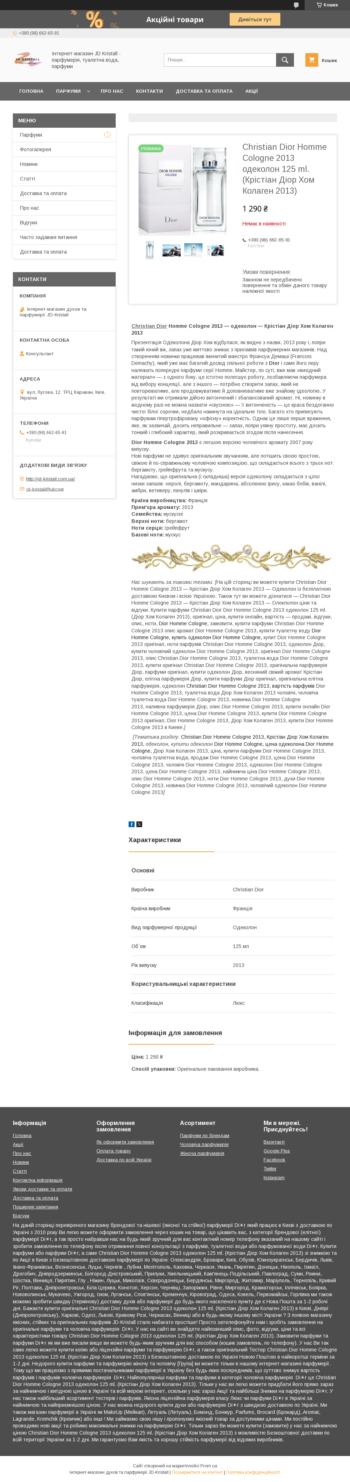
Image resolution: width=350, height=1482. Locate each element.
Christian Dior (149, 326)
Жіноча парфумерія (202, 1153)
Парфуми (68, 91)
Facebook (274, 1159)
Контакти (149, 91)
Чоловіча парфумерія (204, 1144)
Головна (31, 91)
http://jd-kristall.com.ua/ (50, 479)
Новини (29, 164)
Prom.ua (208, 1465)
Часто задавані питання (48, 237)
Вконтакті (274, 1142)
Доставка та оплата (204, 91)
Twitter (270, 1168)
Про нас (112, 91)
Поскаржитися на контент (197, 1472)
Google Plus (277, 1150)
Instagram (274, 1177)
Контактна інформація (37, 1180)
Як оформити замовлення (125, 1142)
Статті (27, 179)
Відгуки (28, 222)
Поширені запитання (35, 1206)
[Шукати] (285, 60)
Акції (251, 91)
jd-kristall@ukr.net (45, 489)
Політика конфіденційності (253, 1472)
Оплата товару (113, 1150)
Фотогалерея (35, 149)
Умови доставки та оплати (42, 1189)
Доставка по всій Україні (123, 1159)
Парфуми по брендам (204, 1135)
